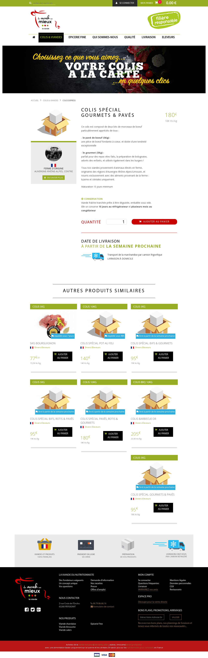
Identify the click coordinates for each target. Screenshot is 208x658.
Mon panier (151, 2)
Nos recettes (97, 583)
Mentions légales (178, 580)
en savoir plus (53, 177)
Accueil (35, 101)
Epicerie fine (77, 37)
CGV (172, 586)
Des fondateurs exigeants (71, 580)
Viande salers (65, 630)
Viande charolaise (67, 624)
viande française (85, 644)
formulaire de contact (102, 607)
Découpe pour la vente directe (152, 602)
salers (106, 644)
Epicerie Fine (97, 624)
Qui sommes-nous (105, 37)
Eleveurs (168, 37)
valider (175, 617)
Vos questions (66, 586)
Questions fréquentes (148, 583)
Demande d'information (102, 580)
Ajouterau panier (61, 356)
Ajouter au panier (154, 221)
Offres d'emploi (98, 589)
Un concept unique (68, 583)
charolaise (98, 644)
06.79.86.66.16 (98, 603)
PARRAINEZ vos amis (148, 589)
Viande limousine (67, 627)
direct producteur (134, 644)
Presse (94, 586)
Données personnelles (180, 583)
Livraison (149, 37)
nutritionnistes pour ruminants (140, 647)
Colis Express (69, 101)
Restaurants (176, 589)
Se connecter (125, 3)
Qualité (129, 37)
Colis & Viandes (51, 37)
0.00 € (171, 3)
